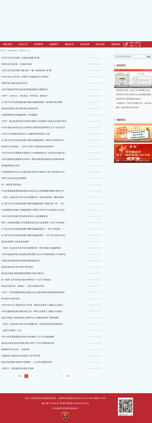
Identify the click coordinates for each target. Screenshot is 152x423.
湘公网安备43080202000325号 (74, 403)
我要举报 (115, 44)
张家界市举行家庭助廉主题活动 (128, 99)
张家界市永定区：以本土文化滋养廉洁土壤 (133, 90)
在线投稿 (132, 44)
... (56, 376)
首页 (19, 376)
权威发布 (54, 44)
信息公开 (23, 44)
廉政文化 (69, 44)
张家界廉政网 (12, 50)
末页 (68, 376)
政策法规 (84, 44)
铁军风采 (100, 44)
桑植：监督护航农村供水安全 (127, 107)
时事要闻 (38, 44)
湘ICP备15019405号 (50, 403)
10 (61, 376)
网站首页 (7, 44)
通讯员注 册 (138, 44)
